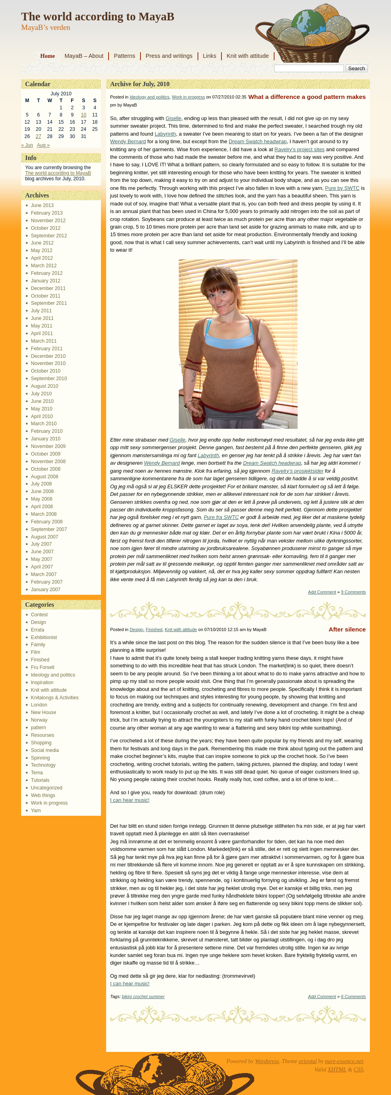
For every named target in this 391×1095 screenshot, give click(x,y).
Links (210, 56)
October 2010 (45, 371)
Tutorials (40, 780)
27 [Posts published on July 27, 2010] (38, 136)
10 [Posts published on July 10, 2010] (84, 115)
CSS (358, 1069)
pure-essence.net (344, 1061)
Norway (39, 720)
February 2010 (47, 431)
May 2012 (41, 250)
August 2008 (44, 476)
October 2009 (45, 454)
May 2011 (41, 326)
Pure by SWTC (342, 188)
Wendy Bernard (128, 141)
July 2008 (41, 484)
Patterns (124, 56)
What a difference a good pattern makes (307, 96)
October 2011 (45, 296)
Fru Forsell (42, 667)
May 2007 (41, 559)
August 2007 (44, 537)
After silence (347, 629)
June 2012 (42, 243)
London (39, 705)
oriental (307, 1061)
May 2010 (41, 409)
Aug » (43, 145)
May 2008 (41, 499)
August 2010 (44, 386)
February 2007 (47, 582)
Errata (37, 630)
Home (47, 56)
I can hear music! (130, 800)
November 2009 (48, 446)
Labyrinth (165, 134)
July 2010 (41, 394)
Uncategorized (46, 788)
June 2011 (42, 318)
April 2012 (42, 258)
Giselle (174, 118)
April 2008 (42, 506)
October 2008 (45, 469)
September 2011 (49, 303)
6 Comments (353, 996)
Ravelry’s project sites (299, 149)
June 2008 (42, 491)
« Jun (27, 145)
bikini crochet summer (143, 996)
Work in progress (49, 803)
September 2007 (49, 529)
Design (38, 622)
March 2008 (44, 514)
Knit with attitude (248, 56)
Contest (39, 615)
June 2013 (42, 205)
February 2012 (47, 273)
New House (43, 712)
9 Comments (353, 592)
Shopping (41, 743)
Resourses (42, 735)
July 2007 (41, 544)
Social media (45, 750)
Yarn (36, 810)
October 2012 (45, 228)
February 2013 (47, 213)
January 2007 (45, 589)
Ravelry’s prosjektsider (298, 471)
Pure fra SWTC (221, 517)
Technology (43, 765)
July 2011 (41, 311)
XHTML (337, 1069)
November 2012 (48, 220)
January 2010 (45, 439)
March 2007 (44, 574)
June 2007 (42, 551)
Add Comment (322, 592)
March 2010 (44, 423)
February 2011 (47, 348)
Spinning (40, 758)
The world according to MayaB (97, 16)
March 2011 (44, 341)
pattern (38, 727)
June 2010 (42, 401)
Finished (40, 660)
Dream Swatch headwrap (257, 141)
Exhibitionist (44, 637)
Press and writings (169, 56)
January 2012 (45, 281)
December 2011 (48, 288)
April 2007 (42, 567)
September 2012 (49, 236)
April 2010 (42, 416)
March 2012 (44, 265)
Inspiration (42, 682)
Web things (43, 795)
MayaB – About (84, 56)
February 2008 (47, 522)
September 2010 (49, 378)
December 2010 (48, 356)
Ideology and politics (53, 675)
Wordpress (267, 1061)
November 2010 (48, 363)
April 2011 (42, 333)
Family (38, 644)
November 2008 (48, 461)
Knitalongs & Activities (55, 697)
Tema (37, 772)
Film (35, 652)
